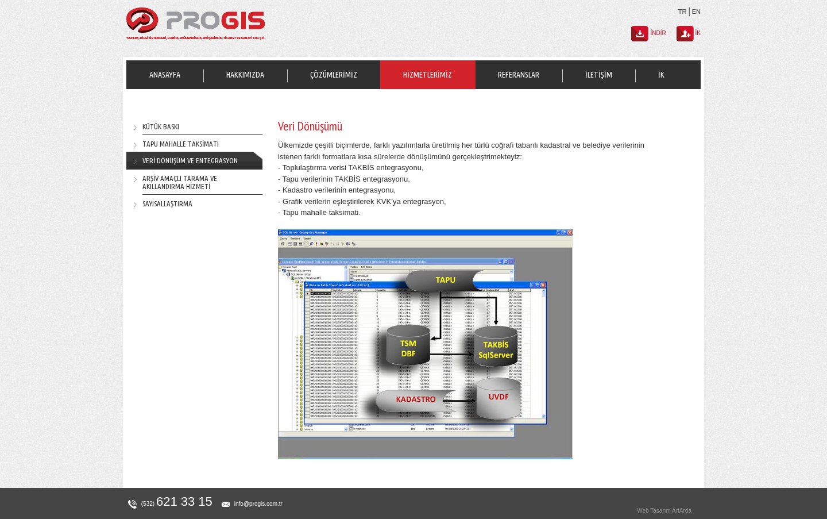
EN (696, 11)
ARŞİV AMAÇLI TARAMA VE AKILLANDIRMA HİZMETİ (179, 182)
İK (661, 74)
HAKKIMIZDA (245, 74)
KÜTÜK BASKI (160, 126)
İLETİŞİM (598, 74)
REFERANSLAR (518, 74)
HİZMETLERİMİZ (427, 74)
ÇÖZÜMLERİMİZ (333, 74)
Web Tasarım (654, 511)
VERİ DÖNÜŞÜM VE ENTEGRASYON (190, 160)
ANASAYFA (164, 74)
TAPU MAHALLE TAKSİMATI (180, 144)
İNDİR (648, 33)
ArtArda (681, 511)
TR (682, 11)
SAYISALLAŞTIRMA (167, 203)
